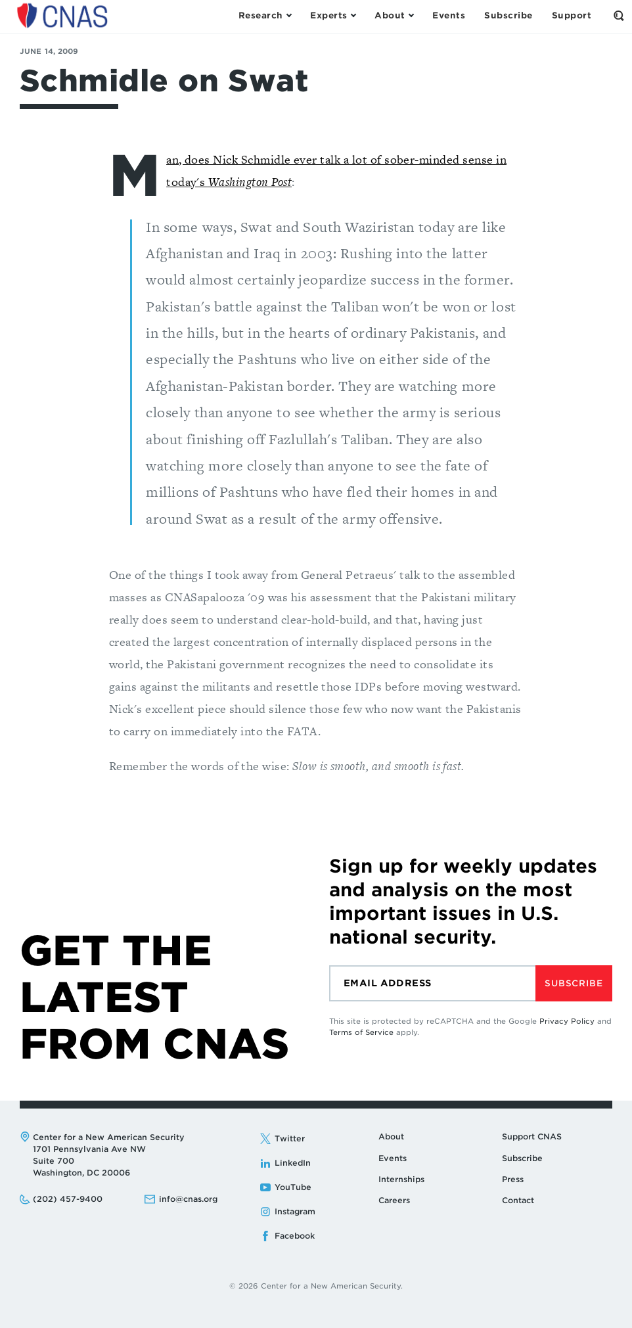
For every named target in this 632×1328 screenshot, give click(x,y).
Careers (394, 1200)
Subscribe (573, 983)
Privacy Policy (567, 1021)
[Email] (432, 983)
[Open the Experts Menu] (332, 16)
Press (513, 1179)
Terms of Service (361, 1032)
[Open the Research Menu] (265, 16)
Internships (401, 1179)
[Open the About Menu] (394, 16)
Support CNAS (532, 1136)
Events (392, 1158)
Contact (518, 1200)
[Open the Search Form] (619, 16)
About (391, 1136)
